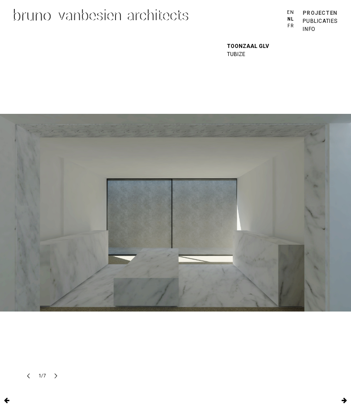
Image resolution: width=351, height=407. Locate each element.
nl (290, 19)
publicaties (320, 21)
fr (290, 25)
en (290, 12)
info (309, 29)
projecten (320, 13)
